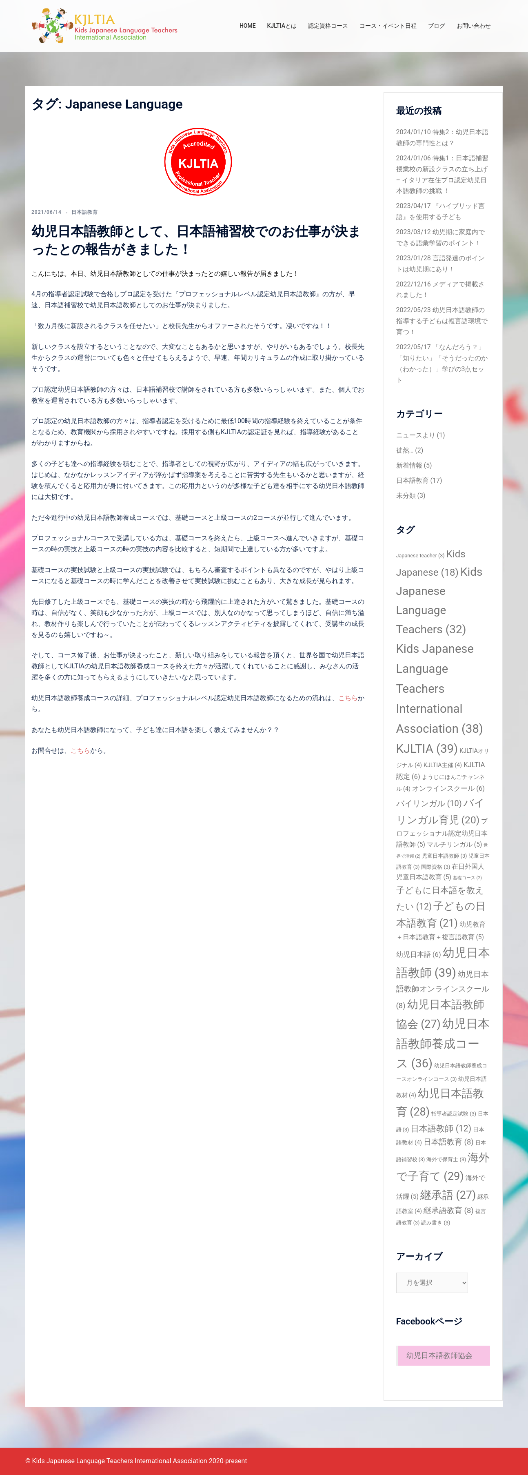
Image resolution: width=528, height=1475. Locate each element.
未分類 (406, 495)
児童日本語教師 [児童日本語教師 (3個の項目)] (444, 856)
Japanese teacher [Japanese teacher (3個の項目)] (420, 555)
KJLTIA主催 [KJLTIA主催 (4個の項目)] (443, 765)
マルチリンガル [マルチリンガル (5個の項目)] (454, 844)
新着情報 (409, 465)
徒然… (405, 450)
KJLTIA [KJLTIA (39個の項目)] (427, 749)
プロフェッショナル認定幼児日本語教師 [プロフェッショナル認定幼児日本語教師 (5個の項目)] (442, 832)
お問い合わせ (474, 25)
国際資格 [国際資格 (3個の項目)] (435, 867)
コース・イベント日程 (388, 25)
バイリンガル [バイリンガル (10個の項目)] (429, 803)
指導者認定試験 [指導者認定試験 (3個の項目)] (453, 1114)
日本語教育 (84, 212)
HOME (248, 25)
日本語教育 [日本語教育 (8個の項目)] (449, 1142)
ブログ (436, 25)
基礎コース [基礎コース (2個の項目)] (467, 878)
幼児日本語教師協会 (439, 1355)
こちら (348, 698)
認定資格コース (328, 25)
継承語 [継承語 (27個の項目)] (448, 1195)
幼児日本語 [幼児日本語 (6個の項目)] (418, 954)
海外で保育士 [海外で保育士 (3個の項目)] (446, 1159)
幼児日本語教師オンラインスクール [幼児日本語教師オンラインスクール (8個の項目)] (442, 990)
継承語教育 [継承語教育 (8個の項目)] (449, 1210)
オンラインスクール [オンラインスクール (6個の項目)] (448, 788)
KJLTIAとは (282, 25)
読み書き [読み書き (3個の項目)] (435, 1223)
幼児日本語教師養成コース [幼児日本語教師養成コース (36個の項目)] (443, 1043)
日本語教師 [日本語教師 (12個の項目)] (440, 1128)
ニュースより (415, 435)
